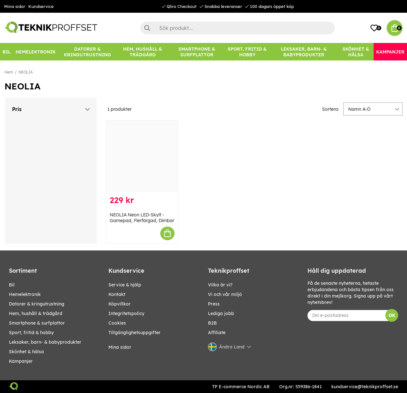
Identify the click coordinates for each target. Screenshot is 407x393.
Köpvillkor (119, 304)
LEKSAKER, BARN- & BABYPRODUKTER (45, 342)
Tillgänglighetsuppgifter (134, 332)
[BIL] (6, 51)
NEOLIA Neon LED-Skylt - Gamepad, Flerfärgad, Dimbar (142, 217)
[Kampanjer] (390, 51)
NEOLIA (25, 72)
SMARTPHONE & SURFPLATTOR (37, 323)
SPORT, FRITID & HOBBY (31, 332)
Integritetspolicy (126, 313)
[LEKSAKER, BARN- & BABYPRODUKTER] (304, 51)
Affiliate (216, 332)
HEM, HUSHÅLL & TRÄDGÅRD (35, 313)
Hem (8, 72)
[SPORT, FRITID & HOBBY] (247, 51)
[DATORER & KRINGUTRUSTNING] (87, 51)
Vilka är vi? (220, 285)
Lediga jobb (221, 313)
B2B (212, 323)
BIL (12, 285)
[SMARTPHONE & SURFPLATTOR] (196, 51)
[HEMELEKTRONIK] (35, 51)
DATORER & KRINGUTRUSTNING (36, 304)
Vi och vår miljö (225, 294)
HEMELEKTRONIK (25, 294)
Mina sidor (14, 6)
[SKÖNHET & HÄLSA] (356, 51)
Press (214, 304)
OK (392, 315)
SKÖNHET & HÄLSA (26, 351)
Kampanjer (21, 361)
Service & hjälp (124, 285)
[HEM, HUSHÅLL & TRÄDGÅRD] (143, 51)
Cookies (117, 323)
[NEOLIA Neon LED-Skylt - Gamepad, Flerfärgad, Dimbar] (142, 156)
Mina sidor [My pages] (119, 347)
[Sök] (237, 28)
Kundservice (41, 6)
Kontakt (116, 294)
